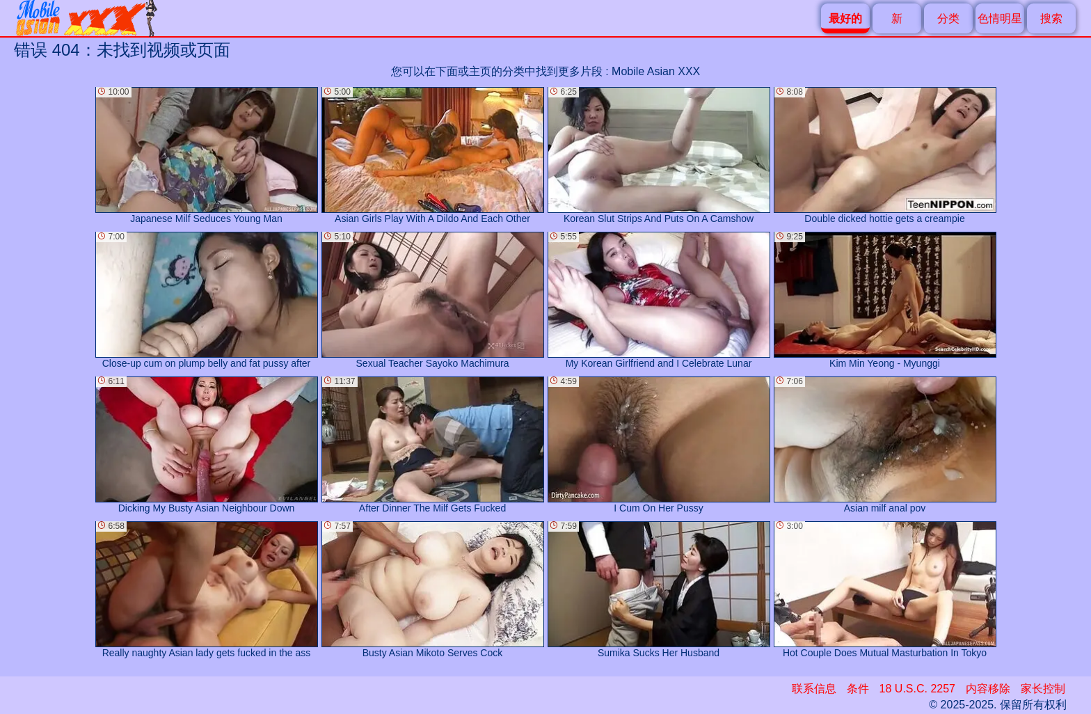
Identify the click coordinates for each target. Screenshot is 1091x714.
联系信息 (814, 689)
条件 (858, 689)
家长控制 (1043, 689)
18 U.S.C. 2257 (917, 689)
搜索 (1051, 18)
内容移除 (988, 689)
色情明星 (1000, 18)
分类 (948, 18)
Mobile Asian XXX (656, 71)
